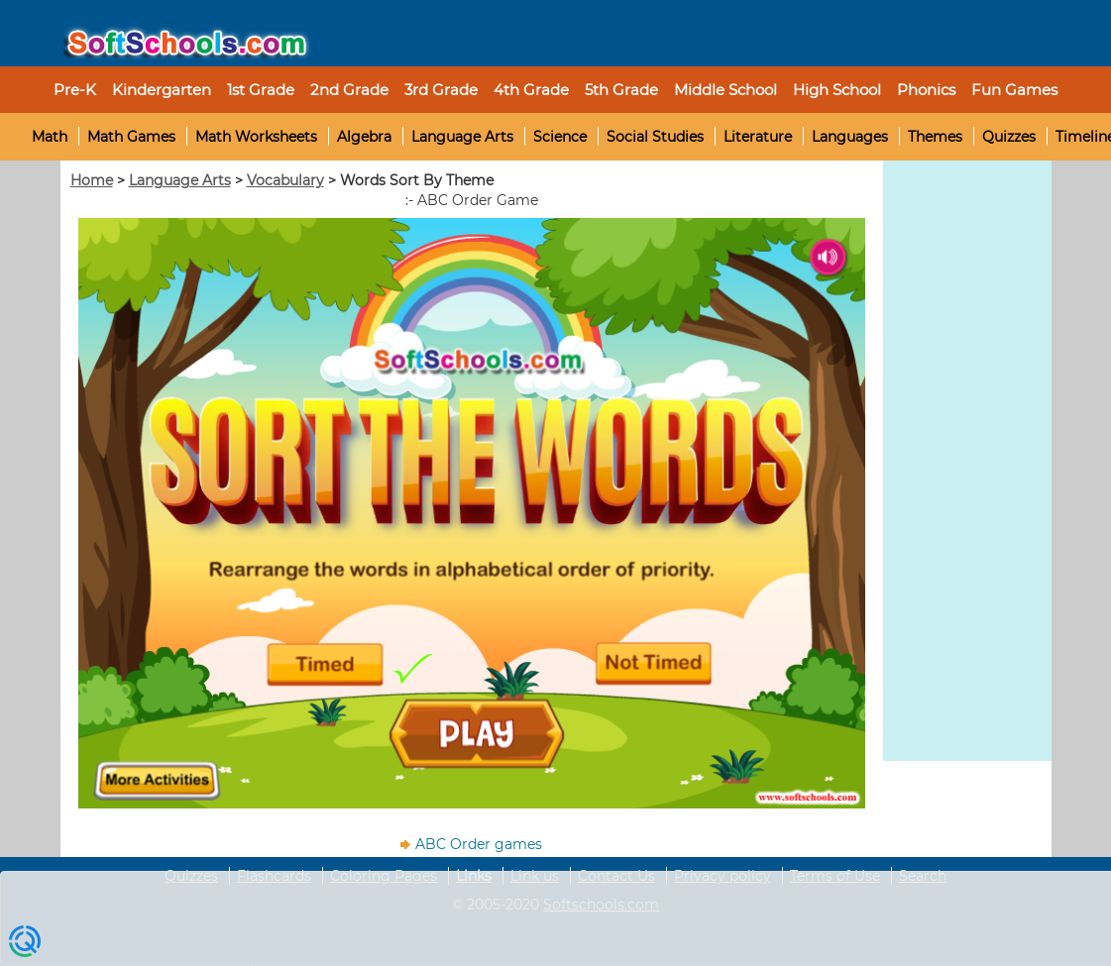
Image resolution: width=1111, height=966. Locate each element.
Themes (935, 137)
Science (560, 137)
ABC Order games (478, 844)
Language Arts (462, 137)
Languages (850, 137)
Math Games (131, 137)
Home (91, 180)
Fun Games (1014, 89)
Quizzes (1009, 137)
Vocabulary (285, 180)
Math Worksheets (256, 137)
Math (49, 137)
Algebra (364, 137)
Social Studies (655, 137)
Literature (757, 137)
